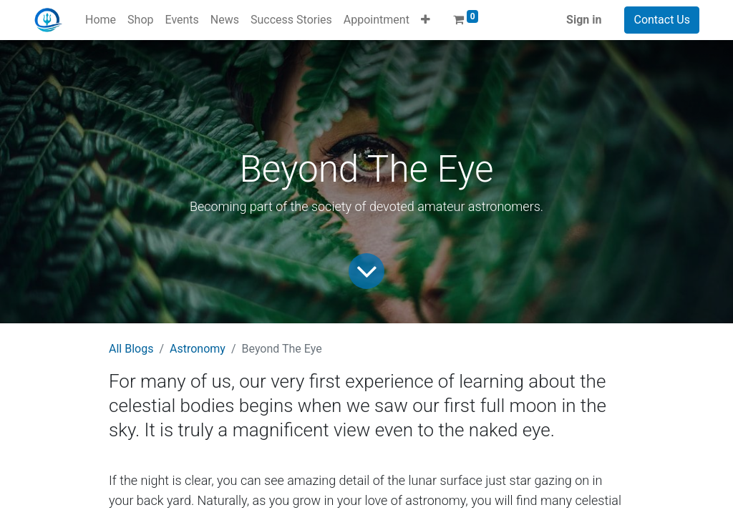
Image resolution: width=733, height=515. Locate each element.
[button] (425, 20)
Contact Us (662, 19)
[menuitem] (100, 20)
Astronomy (197, 348)
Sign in (583, 19)
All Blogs (131, 348)
